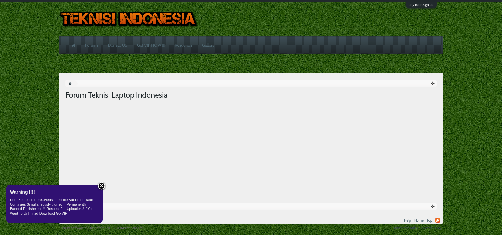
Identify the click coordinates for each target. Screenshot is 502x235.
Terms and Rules (406, 228)
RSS (437, 220)
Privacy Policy (431, 228)
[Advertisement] (251, 148)
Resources (183, 45)
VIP (64, 213)
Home (419, 220)
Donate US (117, 45)
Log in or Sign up (421, 5)
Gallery (208, 45)
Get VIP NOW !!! (151, 45)
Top (429, 220)
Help (407, 220)
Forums (91, 45)
